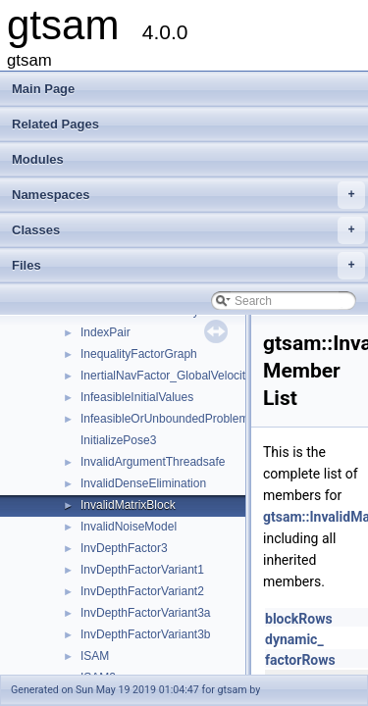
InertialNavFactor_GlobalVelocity (165, 375)
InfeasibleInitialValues (136, 397)
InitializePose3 (118, 440)
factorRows (300, 660)
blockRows (299, 619)
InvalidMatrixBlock (128, 505)
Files (188, 265)
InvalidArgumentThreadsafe (152, 462)
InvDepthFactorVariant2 (142, 591)
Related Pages (55, 124)
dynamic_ (294, 639)
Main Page (43, 88)
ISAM (94, 656)
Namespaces (188, 195)
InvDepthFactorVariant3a (145, 613)
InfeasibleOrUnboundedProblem (164, 419)
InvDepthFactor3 (124, 548)
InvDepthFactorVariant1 (142, 570)
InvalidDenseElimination (143, 483)
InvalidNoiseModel (128, 526)
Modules (38, 159)
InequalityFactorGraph (138, 354)
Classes (188, 230)
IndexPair (105, 332)
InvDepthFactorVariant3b (145, 634)
